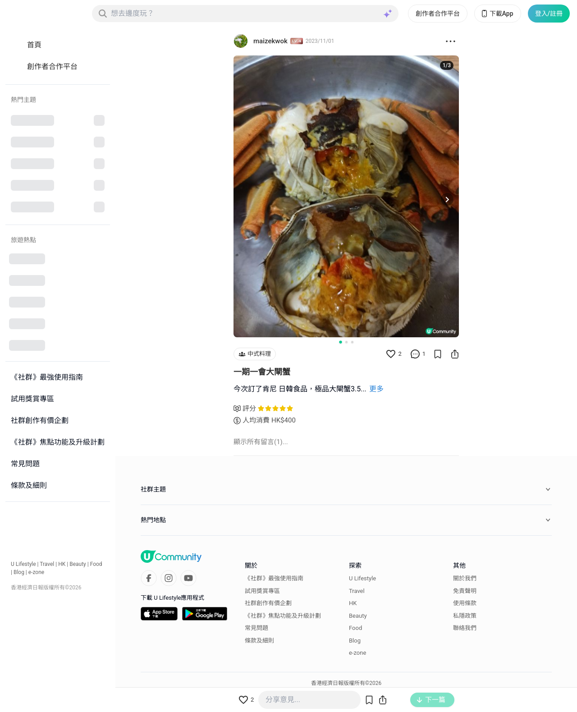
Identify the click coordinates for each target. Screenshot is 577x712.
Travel (47, 564)
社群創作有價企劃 (268, 603)
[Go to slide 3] (352, 342)
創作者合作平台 (438, 13)
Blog (19, 572)
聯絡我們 (464, 628)
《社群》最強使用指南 (274, 578)
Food (96, 564)
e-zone (36, 572)
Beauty (77, 564)
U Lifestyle (23, 564)
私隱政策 (464, 615)
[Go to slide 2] (346, 342)
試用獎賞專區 (262, 591)
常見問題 (256, 628)
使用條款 (464, 603)
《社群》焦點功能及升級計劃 (283, 615)
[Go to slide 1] (340, 341)
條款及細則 (259, 640)
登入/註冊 (549, 13)
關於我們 (464, 578)
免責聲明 (464, 591)
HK (61, 564)
